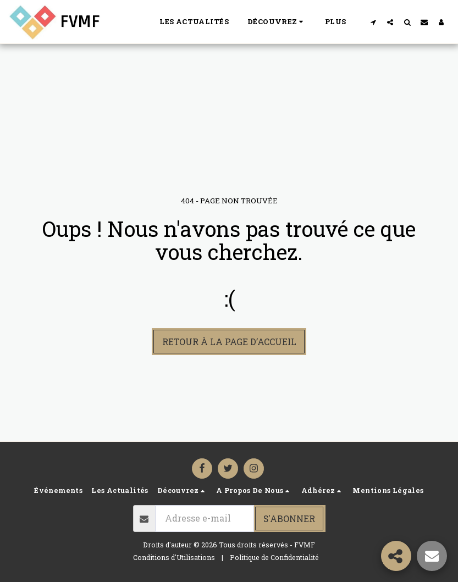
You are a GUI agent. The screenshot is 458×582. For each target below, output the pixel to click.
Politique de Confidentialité (274, 557)
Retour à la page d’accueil (229, 341)
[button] (277, 22)
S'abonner (289, 518)
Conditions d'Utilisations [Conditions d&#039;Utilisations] (174, 557)
